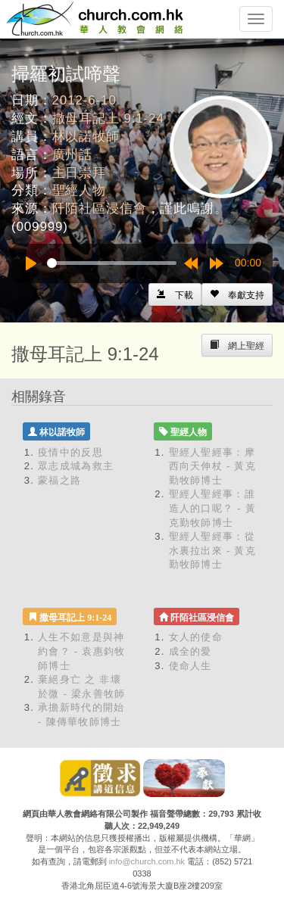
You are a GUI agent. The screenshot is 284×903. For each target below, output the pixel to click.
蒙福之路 (59, 480)
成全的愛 (190, 651)
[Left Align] (237, 294)
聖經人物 (79, 190)
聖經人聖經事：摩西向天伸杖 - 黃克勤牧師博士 (213, 466)
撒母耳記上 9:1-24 (108, 118)
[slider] (111, 263)
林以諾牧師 (86, 136)
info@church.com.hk (147, 861)
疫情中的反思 (70, 452)
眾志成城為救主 (76, 466)
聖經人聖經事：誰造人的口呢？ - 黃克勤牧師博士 (213, 508)
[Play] (31, 263)
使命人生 (190, 665)
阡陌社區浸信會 (99, 208)
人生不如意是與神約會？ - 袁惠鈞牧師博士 (82, 651)
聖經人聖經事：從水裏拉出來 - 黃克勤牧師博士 (213, 550)
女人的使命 (196, 637)
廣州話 (72, 155)
